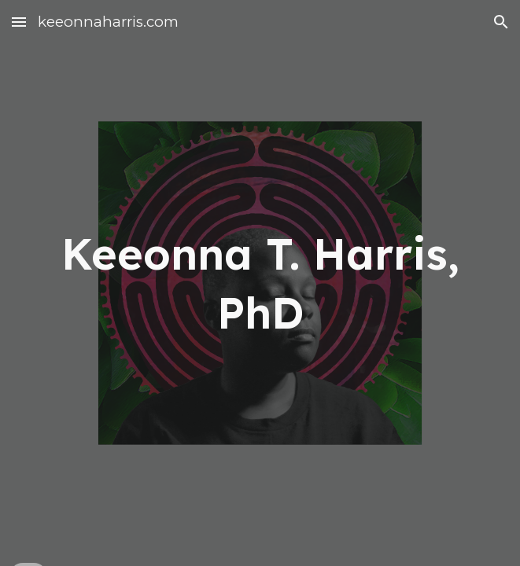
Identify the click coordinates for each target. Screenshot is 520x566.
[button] (19, 21)
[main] (260, 283)
